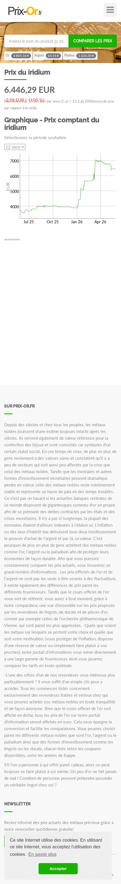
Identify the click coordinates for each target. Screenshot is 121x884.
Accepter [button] (58, 868)
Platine (80, 55)
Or (18, 55)
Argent (47, 55)
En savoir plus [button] (43, 854)
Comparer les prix (92, 41)
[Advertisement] (60, 302)
